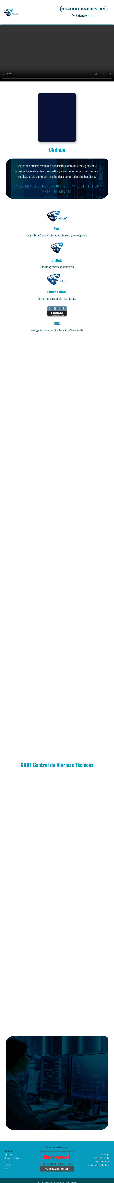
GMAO (6, 1168)
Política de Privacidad (102, 1157)
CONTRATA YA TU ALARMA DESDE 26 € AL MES (83, 9)
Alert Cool (8, 1164)
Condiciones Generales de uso (98, 1164)
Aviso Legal (105, 1154)
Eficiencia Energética (12, 1157)
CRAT (6, 1161)
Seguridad (8, 1154)
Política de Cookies (102, 1161)
